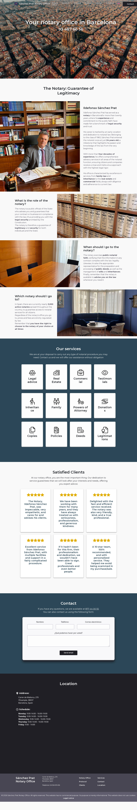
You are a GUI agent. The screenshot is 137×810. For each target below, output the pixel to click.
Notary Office (55, 4)
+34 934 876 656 (54, 785)
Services (66, 3)
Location (110, 3)
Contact (88, 3)
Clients (99, 3)
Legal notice (68, 798)
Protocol (77, 3)
